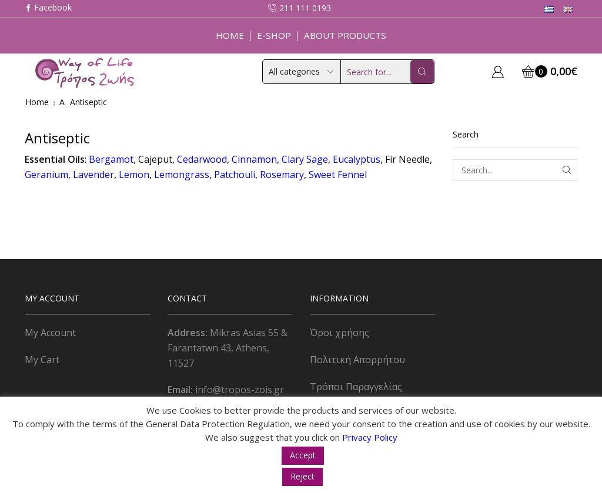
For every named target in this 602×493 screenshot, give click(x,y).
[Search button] (422, 71)
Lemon (134, 174)
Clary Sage (305, 159)
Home (230, 35)
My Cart (42, 359)
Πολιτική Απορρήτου (357, 359)
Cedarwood (202, 159)
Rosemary (282, 174)
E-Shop (274, 35)
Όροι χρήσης (339, 332)
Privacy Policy (369, 437)
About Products (345, 35)
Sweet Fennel (338, 174)
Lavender (93, 174)
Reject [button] (302, 476)
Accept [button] (303, 455)
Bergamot (111, 159)
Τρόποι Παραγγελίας (356, 386)
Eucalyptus (356, 159)
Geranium (46, 174)
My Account (50, 332)
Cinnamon (254, 159)
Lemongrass (181, 174)
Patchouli (234, 174)
